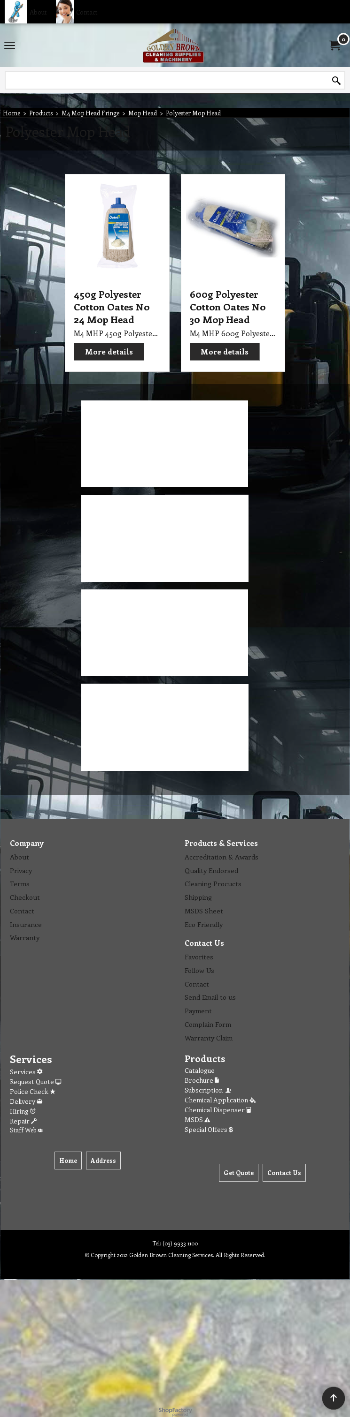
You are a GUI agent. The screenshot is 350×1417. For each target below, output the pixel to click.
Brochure (202, 1080)
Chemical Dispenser (218, 1109)
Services (26, 1071)
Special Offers (209, 1129)
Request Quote (35, 1081)
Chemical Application (220, 1099)
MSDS (197, 1119)
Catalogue (200, 1070)
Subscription (209, 1089)
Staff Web (26, 1130)
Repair (23, 1120)
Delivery (26, 1101)
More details (109, 351)
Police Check (32, 1091)
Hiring (23, 1111)
